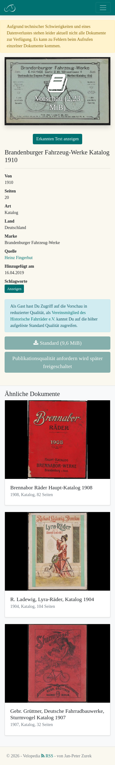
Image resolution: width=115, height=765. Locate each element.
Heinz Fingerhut (19, 257)
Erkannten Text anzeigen (57, 139)
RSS (47, 756)
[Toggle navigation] (103, 7)
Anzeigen (14, 289)
